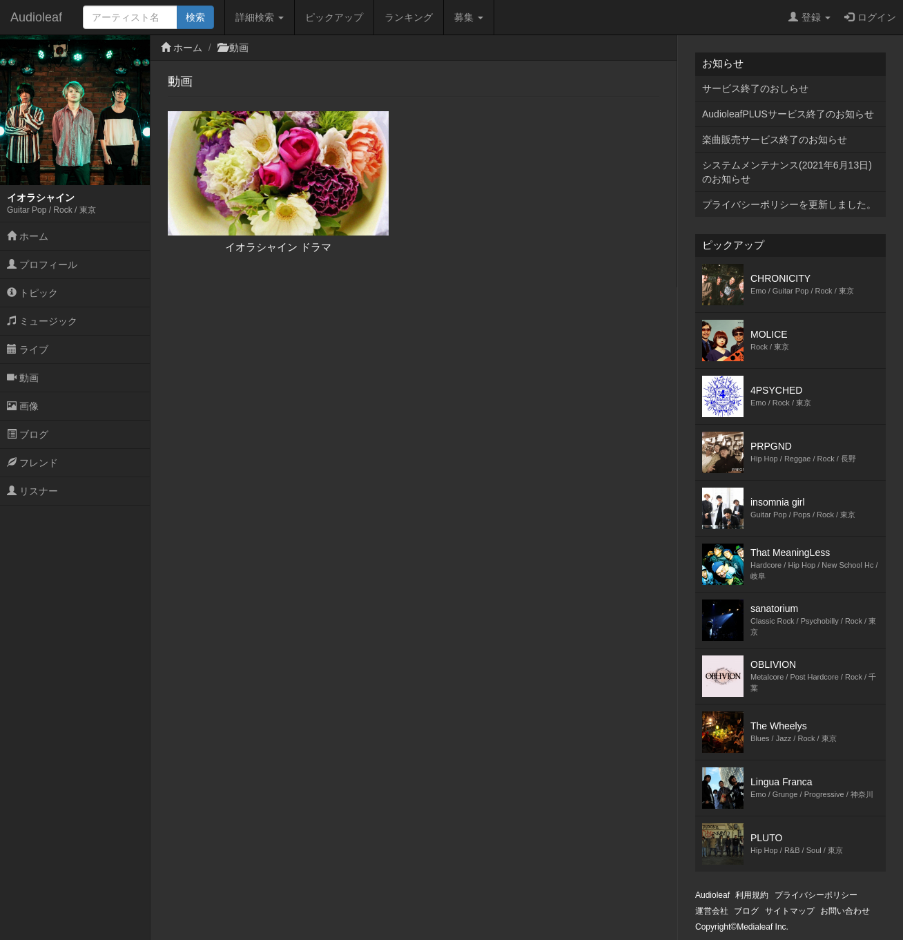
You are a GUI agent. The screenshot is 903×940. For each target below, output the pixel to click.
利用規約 (751, 895)
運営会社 (711, 911)
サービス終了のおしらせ (755, 88)
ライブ (27, 349)
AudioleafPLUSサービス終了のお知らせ (788, 113)
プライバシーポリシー (816, 895)
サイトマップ (790, 911)
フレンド (32, 462)
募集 (468, 17)
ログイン (870, 17)
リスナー (32, 491)
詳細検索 (259, 17)
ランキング (409, 17)
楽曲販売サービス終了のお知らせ (774, 139)
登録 (809, 17)
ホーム (27, 236)
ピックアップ (334, 17)
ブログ (27, 434)
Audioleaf (36, 17)
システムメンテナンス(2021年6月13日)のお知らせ (787, 172)
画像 (23, 406)
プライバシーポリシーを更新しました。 (789, 204)
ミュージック (42, 321)
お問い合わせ (845, 911)
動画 (23, 377)
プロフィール (42, 264)
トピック (32, 292)
